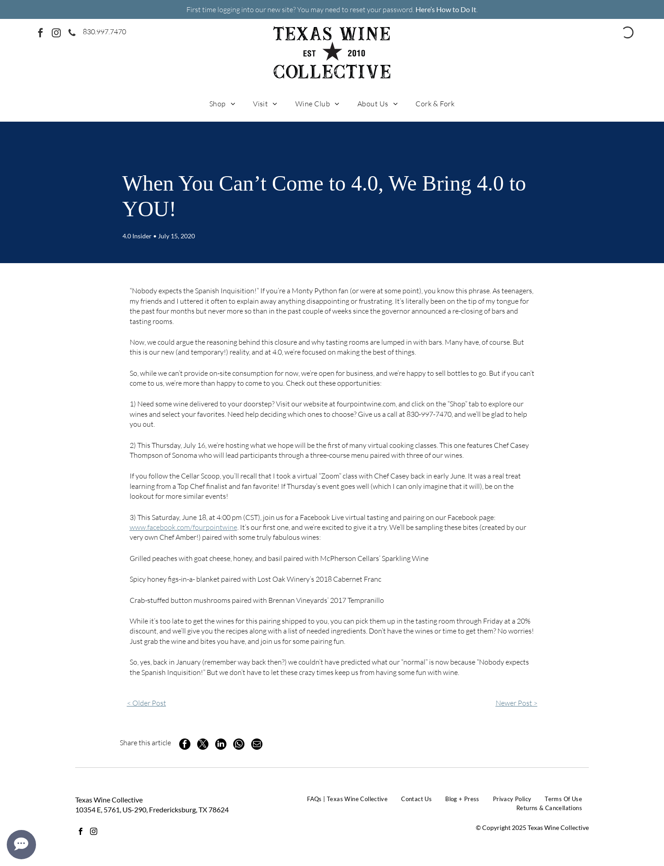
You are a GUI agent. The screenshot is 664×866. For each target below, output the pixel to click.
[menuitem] (222, 103)
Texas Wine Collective (109, 799)
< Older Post (146, 702)
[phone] (72, 34)
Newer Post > (517, 702)
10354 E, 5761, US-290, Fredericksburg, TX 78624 (152, 809)
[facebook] (40, 34)
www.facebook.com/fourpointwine (183, 527)
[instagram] (56, 34)
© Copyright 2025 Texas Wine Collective (532, 827)
